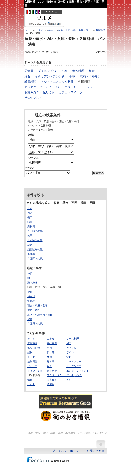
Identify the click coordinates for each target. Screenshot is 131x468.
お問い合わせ (95, 451)
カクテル (71, 347)
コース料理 (72, 338)
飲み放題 (32, 343)
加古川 (31, 296)
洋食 (27, 76)
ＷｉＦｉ (32, 338)
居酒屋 (28, 71)
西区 (29, 212)
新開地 (31, 254)
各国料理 (100, 30)
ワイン (70, 352)
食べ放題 (52, 343)
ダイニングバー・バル (53, 71)
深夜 (29, 379)
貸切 (68, 357)
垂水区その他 (35, 240)
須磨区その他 (35, 249)
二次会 (50, 338)
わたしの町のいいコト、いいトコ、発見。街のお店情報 (65, 415)
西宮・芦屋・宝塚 (37, 305)
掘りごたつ (33, 347)
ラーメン (87, 87)
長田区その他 (35, 231)
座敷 (49, 347)
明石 (29, 278)
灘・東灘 (32, 282)
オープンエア (73, 366)
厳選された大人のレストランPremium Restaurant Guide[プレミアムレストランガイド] (65, 401)
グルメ (39, 30)
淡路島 (31, 301)
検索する (98, 173)
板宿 (29, 244)
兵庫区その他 (35, 258)
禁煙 (49, 357)
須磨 (29, 222)
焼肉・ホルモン (90, 76)
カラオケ (52, 370)
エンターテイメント (77, 370)
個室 (68, 343)
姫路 (29, 291)
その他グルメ (33, 97)
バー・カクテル (66, 87)
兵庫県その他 (35, 323)
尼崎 (29, 319)
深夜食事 (52, 379)
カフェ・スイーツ (71, 92)
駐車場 (50, 361)
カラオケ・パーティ (37, 87)
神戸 (29, 273)
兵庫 (50, 30)
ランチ (78, 375)
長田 (29, 217)
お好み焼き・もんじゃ (39, 92)
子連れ (50, 384)
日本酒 (50, 352)
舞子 (29, 235)
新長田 (31, 226)
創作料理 (78, 71)
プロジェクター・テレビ (61, 375)
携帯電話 (32, 361)
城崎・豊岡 (33, 310)
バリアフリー (73, 361)
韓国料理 (30, 81)
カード (31, 357)
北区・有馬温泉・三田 (40, 314)
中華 (72, 76)
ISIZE (27, 30)
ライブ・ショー (36, 370)
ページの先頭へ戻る (101, 444)
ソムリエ (32, 366)
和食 (92, 71)
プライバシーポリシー (67, 451)
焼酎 (29, 352)
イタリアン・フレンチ (50, 76)
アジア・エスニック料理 (57, 81)
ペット (31, 384)
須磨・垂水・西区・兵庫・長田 (74, 30)
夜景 (49, 366)
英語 (68, 379)
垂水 (29, 208)
